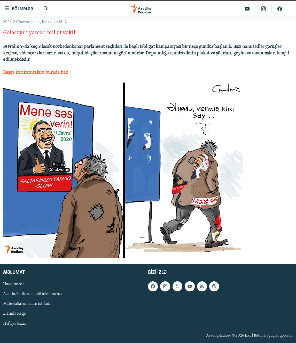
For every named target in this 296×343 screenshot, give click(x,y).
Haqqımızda (14, 284)
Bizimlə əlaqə (14, 314)
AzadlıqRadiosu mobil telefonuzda (33, 294)
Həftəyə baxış (14, 324)
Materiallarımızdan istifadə (27, 304)
